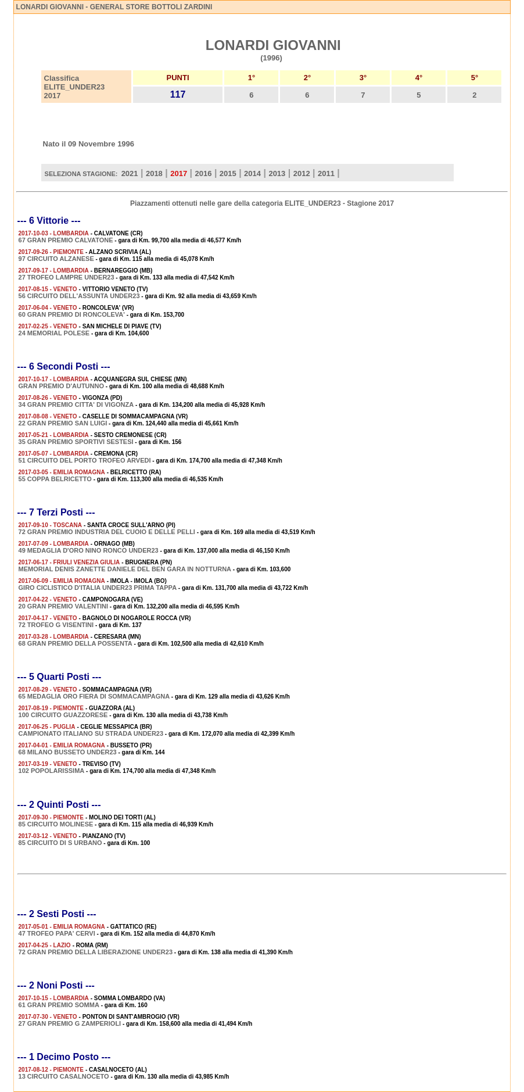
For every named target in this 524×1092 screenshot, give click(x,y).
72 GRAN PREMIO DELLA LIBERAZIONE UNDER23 (96, 951)
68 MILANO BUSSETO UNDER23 (68, 752)
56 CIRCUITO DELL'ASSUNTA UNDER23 (79, 295)
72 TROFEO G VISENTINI (56, 624)
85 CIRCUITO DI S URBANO (60, 842)
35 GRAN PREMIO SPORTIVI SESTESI (76, 441)
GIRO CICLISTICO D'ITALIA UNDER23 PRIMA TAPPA (98, 587)
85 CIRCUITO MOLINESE (56, 824)
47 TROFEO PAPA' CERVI (57, 933)
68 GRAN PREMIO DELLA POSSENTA (75, 643)
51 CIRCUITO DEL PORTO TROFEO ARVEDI (85, 460)
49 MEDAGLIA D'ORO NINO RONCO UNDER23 (89, 550)
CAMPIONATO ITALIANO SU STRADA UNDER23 (91, 733)
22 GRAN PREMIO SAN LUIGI (63, 423)
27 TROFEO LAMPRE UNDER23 (66, 277)
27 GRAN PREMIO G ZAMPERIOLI (70, 1023)
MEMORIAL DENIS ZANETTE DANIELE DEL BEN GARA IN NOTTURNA (125, 568)
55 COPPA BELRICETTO (55, 478)
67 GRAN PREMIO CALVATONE (66, 240)
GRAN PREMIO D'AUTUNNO (61, 385)
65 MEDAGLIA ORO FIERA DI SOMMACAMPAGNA (94, 696)
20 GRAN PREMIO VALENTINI (63, 606)
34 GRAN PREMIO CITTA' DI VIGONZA (76, 404)
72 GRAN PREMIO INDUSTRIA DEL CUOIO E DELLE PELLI (107, 531)
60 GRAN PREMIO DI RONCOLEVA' (72, 314)
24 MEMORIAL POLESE (54, 333)
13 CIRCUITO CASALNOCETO (64, 1076)
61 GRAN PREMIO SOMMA (59, 1004)
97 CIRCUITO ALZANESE (56, 258)
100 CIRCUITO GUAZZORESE (63, 714)
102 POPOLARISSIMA (52, 770)
